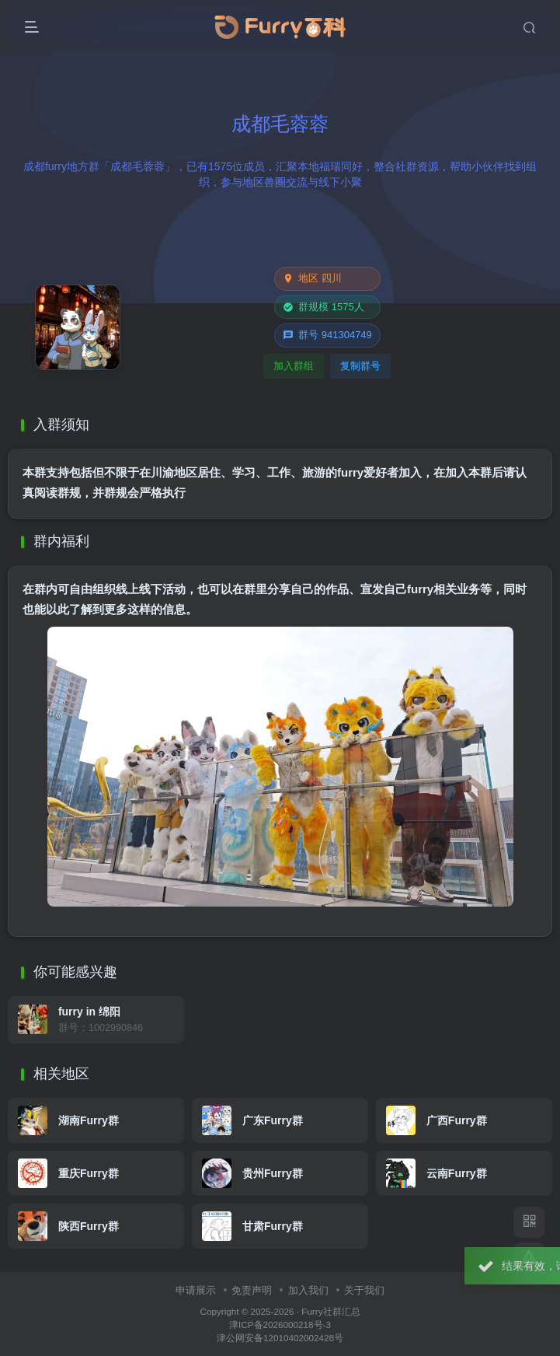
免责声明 (251, 1290)
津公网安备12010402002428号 (280, 1338)
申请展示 (196, 1290)
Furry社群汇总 (330, 1311)
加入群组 (293, 366)
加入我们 (308, 1290)
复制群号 (360, 366)
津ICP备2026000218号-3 (280, 1324)
